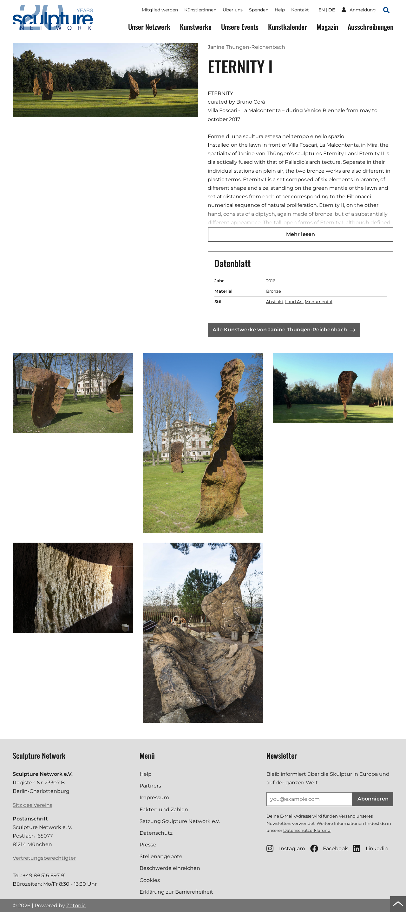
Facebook (329, 848)
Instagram (285, 848)
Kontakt (300, 10)
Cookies (150, 880)
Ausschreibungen (370, 27)
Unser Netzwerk (149, 27)
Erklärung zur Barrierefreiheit (176, 892)
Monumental (318, 301)
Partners (150, 786)
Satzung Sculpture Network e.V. (180, 821)
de (331, 10)
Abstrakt (274, 301)
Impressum (154, 797)
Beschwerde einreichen (170, 868)
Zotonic (76, 905)
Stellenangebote (161, 856)
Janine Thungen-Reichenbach (246, 47)
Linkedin (370, 848)
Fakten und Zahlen (164, 810)
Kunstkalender (287, 27)
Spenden (258, 10)
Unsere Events (240, 27)
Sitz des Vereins (32, 805)
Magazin (327, 27)
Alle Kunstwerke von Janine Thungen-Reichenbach (284, 330)
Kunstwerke (196, 27)
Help (280, 10)
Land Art (294, 301)
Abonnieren (373, 799)
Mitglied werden (160, 10)
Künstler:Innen (200, 10)
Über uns (233, 10)
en (321, 10)
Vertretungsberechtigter (44, 858)
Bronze (273, 291)
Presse (148, 845)
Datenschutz (156, 833)
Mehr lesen (300, 234)
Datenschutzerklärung (307, 830)
